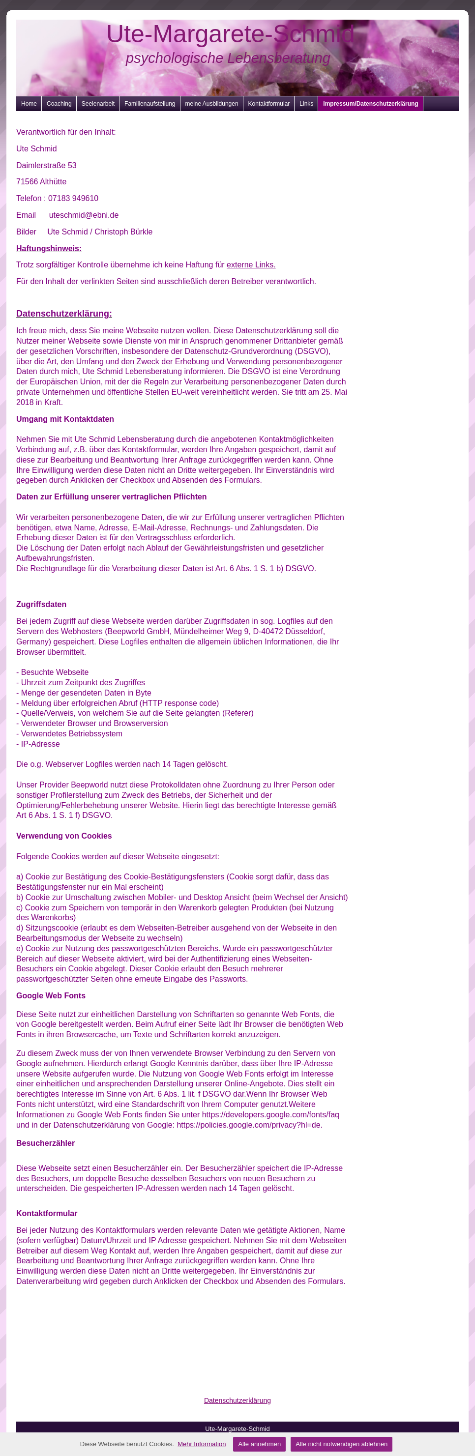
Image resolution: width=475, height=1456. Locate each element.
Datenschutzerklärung (237, 1400)
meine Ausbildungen (211, 103)
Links (306, 103)
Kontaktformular (269, 103)
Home (29, 103)
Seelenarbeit (98, 103)
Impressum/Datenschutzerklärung (370, 103)
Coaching (59, 103)
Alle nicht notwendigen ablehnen (341, 1444)
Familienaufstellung (149, 103)
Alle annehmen (259, 1444)
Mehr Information (202, 1444)
